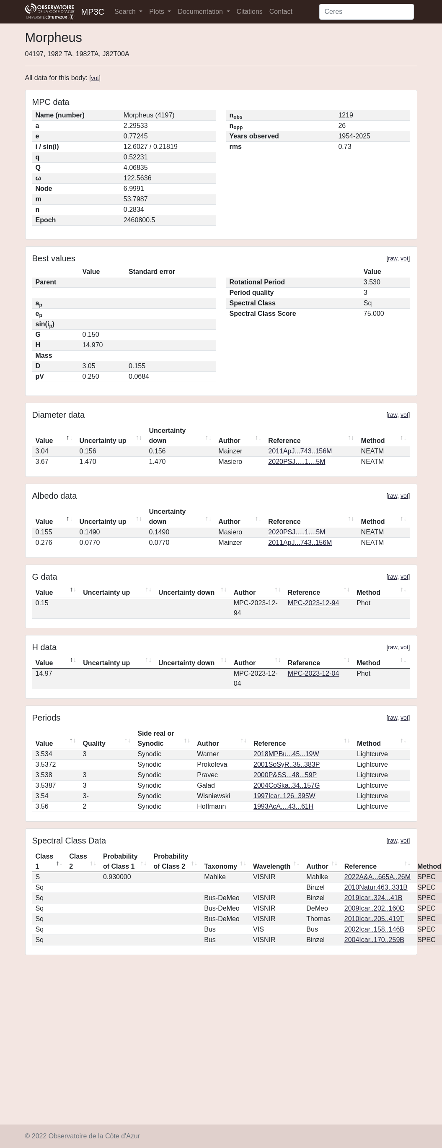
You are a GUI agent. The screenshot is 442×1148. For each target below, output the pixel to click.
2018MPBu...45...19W (286, 754)
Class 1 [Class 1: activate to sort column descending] (45, 861)
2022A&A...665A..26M (377, 876)
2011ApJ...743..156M (300, 451)
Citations (250, 11)
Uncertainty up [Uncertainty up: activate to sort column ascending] (103, 440)
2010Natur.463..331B (376, 887)
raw (392, 258)
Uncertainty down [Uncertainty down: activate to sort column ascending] (167, 435)
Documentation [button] (201, 11)
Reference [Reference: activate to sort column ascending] (284, 440)
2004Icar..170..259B (374, 939)
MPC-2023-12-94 (313, 603)
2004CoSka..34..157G (286, 785)
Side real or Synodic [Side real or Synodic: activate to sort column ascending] (155, 738)
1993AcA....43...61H (283, 806)
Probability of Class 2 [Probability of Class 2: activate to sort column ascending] (171, 861)
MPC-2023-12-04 (313, 673)
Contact (280, 11)
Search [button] (125, 11)
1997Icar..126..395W (284, 795)
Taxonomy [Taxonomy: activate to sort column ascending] (220, 866)
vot (95, 78)
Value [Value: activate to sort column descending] (44, 440)
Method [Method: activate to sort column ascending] (373, 440)
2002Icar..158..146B (374, 929)
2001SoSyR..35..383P (286, 764)
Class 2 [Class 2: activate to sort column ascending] (78, 861)
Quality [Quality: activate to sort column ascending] (94, 743)
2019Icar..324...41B (373, 897)
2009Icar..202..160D (374, 908)
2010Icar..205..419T (374, 918)
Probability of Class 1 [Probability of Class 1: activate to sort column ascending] (120, 861)
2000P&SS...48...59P (285, 774)
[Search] (366, 12)
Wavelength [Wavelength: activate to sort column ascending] (271, 866)
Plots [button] (157, 11)
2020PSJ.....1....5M (296, 461)
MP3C (93, 11)
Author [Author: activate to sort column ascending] (229, 440)
